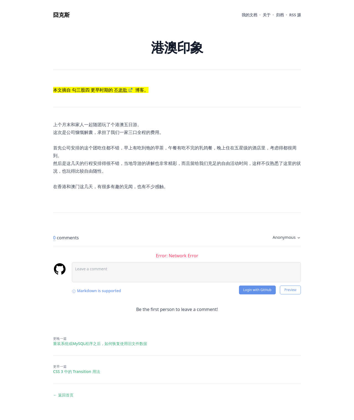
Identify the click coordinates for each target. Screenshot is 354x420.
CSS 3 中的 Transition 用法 (76, 371)
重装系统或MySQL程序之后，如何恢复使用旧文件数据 (100, 343)
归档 (280, 14)
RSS (295, 14)
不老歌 (120, 90)
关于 (266, 14)
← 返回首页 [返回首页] (63, 395)
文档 (249, 14)
